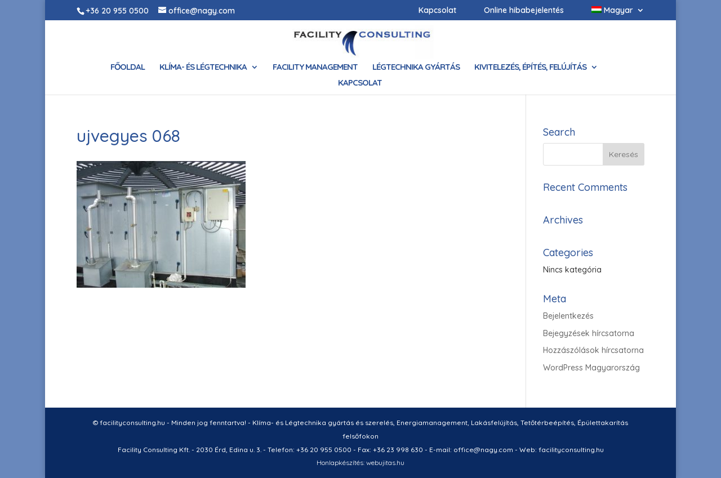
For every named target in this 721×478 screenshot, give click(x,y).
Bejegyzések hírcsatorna (588, 333)
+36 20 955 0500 (117, 11)
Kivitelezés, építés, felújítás (530, 67)
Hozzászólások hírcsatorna (593, 350)
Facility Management (315, 67)
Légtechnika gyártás (416, 67)
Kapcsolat (437, 10)
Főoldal (127, 67)
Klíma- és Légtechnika (203, 67)
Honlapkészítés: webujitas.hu (360, 462)
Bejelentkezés (568, 316)
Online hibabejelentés (524, 10)
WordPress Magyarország (591, 368)
